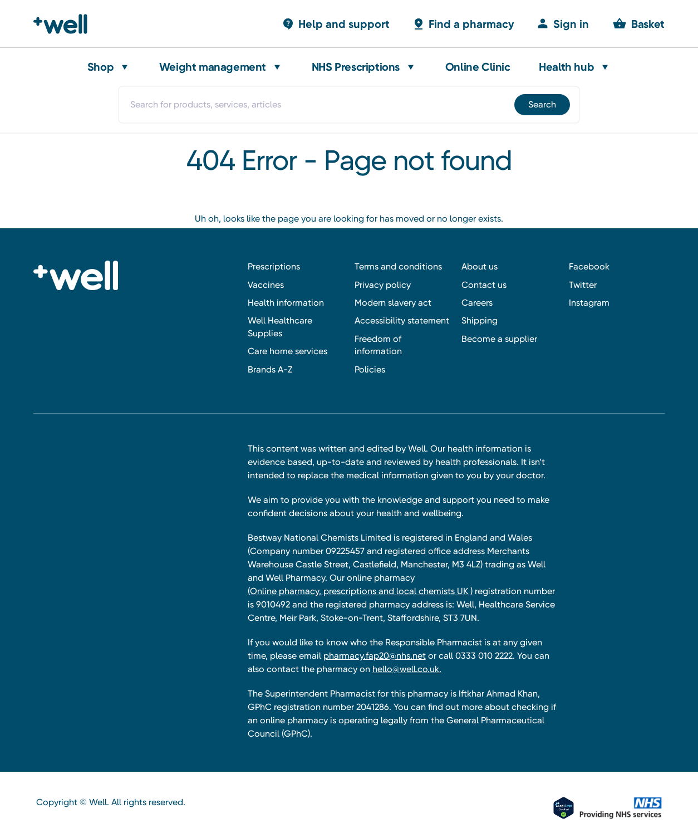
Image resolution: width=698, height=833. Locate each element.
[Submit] (541, 104)
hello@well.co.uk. (406, 669)
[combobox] (349, 105)
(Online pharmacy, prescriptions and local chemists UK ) (360, 591)
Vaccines (266, 285)
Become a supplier (499, 339)
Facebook (589, 266)
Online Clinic (477, 66)
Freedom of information (378, 345)
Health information (286, 302)
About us (479, 266)
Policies (370, 369)
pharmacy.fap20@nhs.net (374, 655)
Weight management (212, 66)
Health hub (566, 66)
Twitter (583, 285)
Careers (477, 302)
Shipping (479, 320)
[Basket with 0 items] (336, 24)
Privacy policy (383, 285)
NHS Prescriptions (356, 66)
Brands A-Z (270, 369)
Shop (100, 66)
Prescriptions (274, 266)
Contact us (484, 285)
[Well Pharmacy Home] (65, 24)
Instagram (589, 302)
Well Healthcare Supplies (280, 326)
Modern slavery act (393, 302)
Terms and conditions (398, 266)
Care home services (287, 351)
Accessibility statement (402, 320)
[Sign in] (563, 23)
